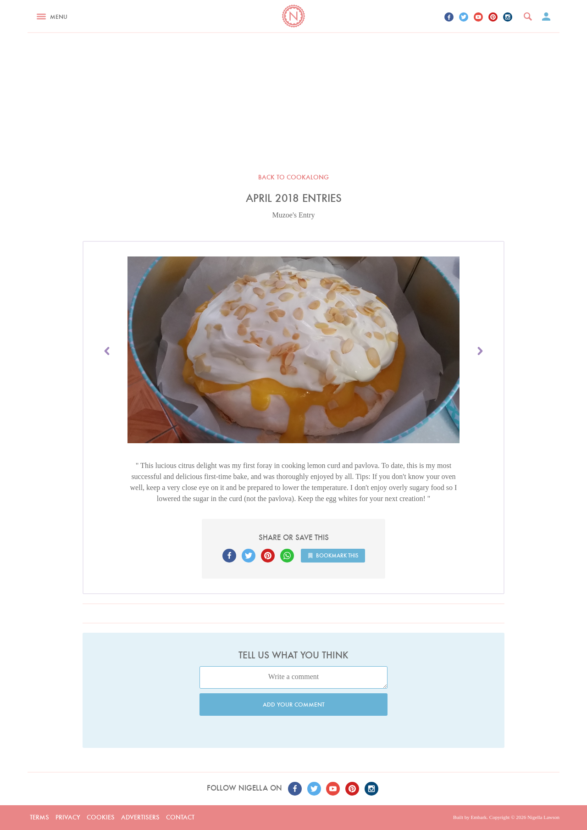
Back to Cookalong (293, 177)
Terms (39, 817)
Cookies (101, 817)
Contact (180, 817)
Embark (479, 817)
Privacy (67, 817)
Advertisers (140, 817)
